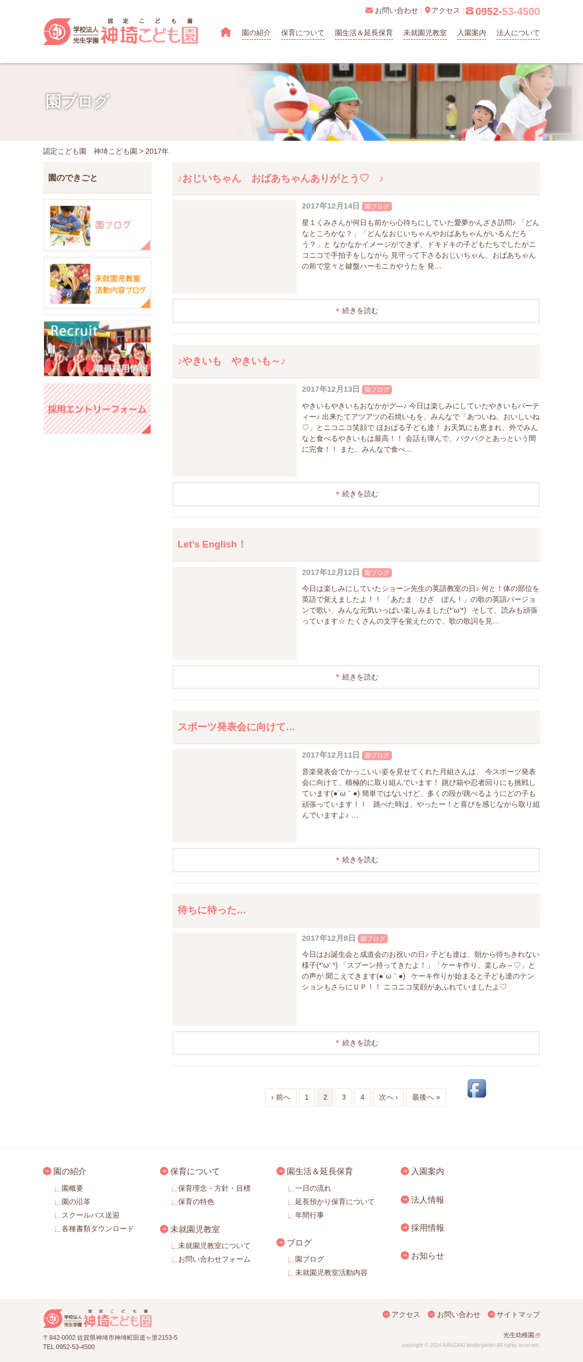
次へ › (388, 1097)
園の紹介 (256, 32)
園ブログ (377, 206)
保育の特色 (196, 1201)
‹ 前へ (280, 1097)
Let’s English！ (212, 544)
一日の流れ (313, 1188)
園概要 (72, 1188)
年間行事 (309, 1215)
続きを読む (360, 310)
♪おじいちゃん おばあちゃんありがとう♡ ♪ (281, 178)
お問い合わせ (458, 1314)
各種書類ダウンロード (98, 1228)
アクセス (405, 1314)
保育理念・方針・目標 (214, 1188)
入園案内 (471, 32)
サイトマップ (518, 1314)
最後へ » (426, 1097)
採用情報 (427, 1227)
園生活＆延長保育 (364, 32)
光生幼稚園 (518, 1335)
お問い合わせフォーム (214, 1259)
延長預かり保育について (335, 1201)
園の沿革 (76, 1201)
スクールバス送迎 (91, 1215)
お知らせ (427, 1255)
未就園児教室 (425, 32)
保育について (303, 32)
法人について (518, 32)
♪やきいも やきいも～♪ (232, 361)
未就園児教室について (214, 1245)
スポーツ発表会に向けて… (237, 726)
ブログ (299, 1242)
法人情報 (427, 1199)
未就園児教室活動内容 (331, 1272)
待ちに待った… (212, 910)
